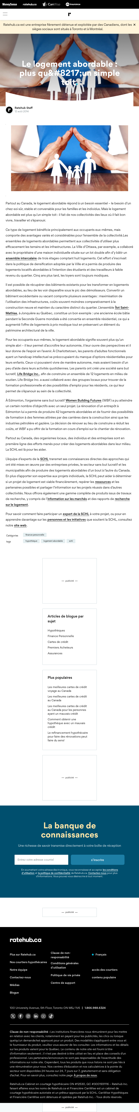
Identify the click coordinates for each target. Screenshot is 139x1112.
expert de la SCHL (76, 514)
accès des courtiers (104, 969)
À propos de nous (85, 1075)
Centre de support (63, 983)
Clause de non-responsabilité (61, 955)
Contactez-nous (97, 873)
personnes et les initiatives (66, 519)
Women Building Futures (83, 400)
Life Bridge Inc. (28, 374)
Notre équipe (18, 969)
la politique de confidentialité (54, 873)
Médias (14, 985)
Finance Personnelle (35, 535)
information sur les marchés (67, 499)
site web (20, 525)
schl (71, 541)
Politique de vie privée (65, 975)
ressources (103, 482)
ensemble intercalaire (21, 258)
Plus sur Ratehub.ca (23, 954)
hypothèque (31, 541)
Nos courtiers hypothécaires (28, 962)
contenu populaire (104, 977)
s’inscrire (97, 860)
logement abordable (53, 541)
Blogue (14, 992)
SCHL (44, 459)
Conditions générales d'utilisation (64, 965)
